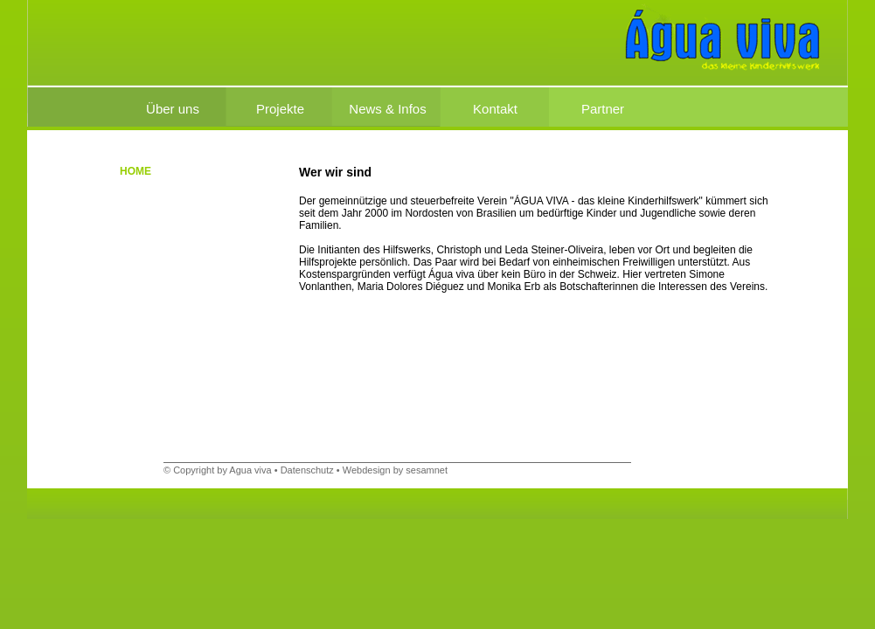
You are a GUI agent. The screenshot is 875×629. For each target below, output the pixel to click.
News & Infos (387, 108)
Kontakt (495, 108)
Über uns (172, 108)
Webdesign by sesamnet (395, 470)
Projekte (280, 108)
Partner (602, 108)
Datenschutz (307, 470)
